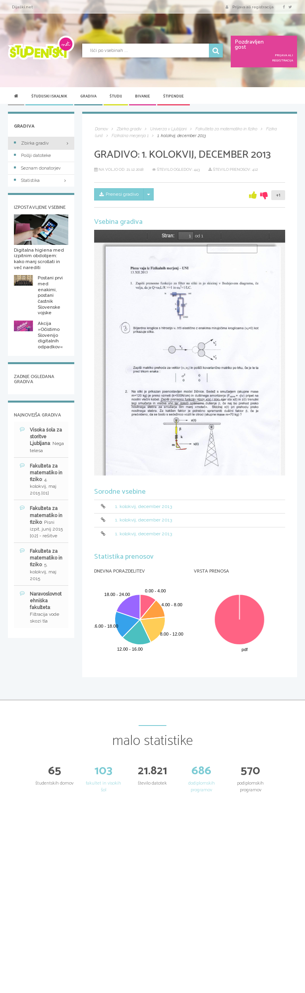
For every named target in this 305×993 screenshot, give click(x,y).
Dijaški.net (22, 7)
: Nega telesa (42, 440)
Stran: (168, 236)
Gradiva (88, 96)
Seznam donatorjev (37, 168)
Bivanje (142, 96)
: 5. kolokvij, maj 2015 (41, 564)
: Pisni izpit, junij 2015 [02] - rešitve (41, 522)
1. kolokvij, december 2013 (143, 506)
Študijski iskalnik (49, 96)
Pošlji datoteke (32, 155)
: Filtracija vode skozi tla (41, 607)
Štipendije (173, 96)
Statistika (41, 180)
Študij (116, 96)
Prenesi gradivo (119, 194)
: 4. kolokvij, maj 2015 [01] (41, 479)
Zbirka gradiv (31, 143)
